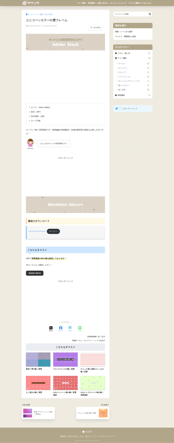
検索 (149, 14)
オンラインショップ (118, 3)
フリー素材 (81, 3)
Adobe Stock (35, 273)
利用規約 (91, 3)
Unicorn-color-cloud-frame (37, 231)
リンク (94, 436)
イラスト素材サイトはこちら (139, 3)
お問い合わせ (102, 3)
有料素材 (134, 95)
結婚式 (102, 340)
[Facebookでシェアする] (61, 329)
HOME (87, 431)
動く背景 (101, 337)
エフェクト (133, 68)
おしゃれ (82, 340)
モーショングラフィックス (133, 81)
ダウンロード (54, 231)
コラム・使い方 (134, 53)
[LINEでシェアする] (79, 329)
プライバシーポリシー (107, 436)
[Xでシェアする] (51, 329)
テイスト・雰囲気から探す (126, 36)
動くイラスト (133, 85)
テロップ (133, 72)
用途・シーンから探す (124, 31)
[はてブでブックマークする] (70, 329)
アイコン (133, 64)
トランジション (133, 77)
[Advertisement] (65, 178)
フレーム (93, 340)
